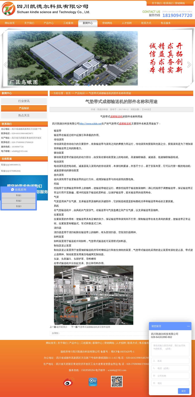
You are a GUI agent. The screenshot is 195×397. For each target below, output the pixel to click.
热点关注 (24, 115)
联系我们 (168, 3)
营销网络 (180, 3)
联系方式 (146, 23)
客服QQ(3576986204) (10, 171)
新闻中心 (88, 23)
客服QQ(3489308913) (10, 165)
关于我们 (157, 3)
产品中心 (49, 23)
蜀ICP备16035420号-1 (122, 351)
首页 (68, 93)
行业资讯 (24, 101)
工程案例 (68, 23)
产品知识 (24, 108)
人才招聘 (127, 23)
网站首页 (10, 23)
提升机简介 (62, 327)
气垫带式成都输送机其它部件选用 (94, 327)
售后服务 (166, 23)
